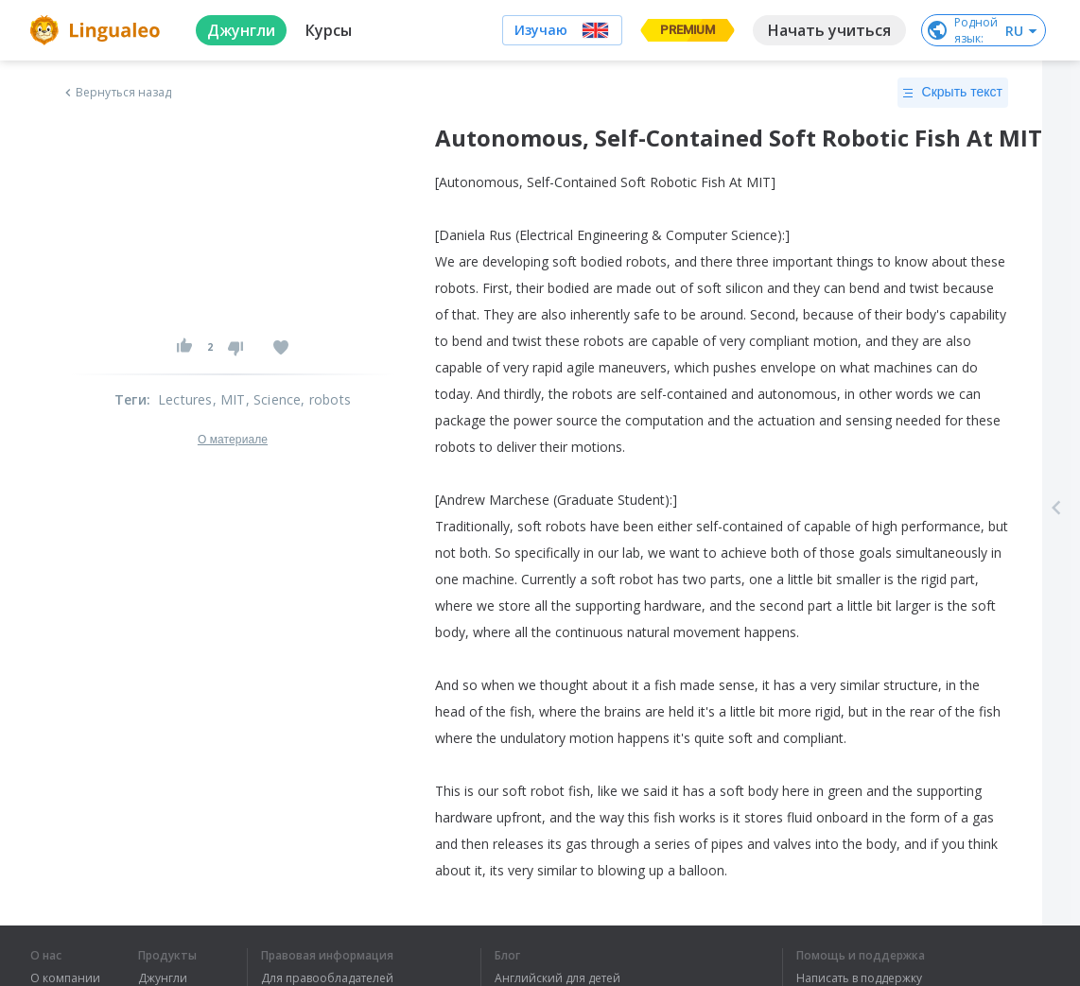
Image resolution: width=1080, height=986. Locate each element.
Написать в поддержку (859, 978)
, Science (274, 399)
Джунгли (162, 978)
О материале (233, 439)
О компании (65, 978)
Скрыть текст (952, 92)
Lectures (185, 399)
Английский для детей (557, 978)
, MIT (229, 399)
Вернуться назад (116, 92)
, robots (326, 399)
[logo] (97, 30)
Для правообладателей (327, 978)
